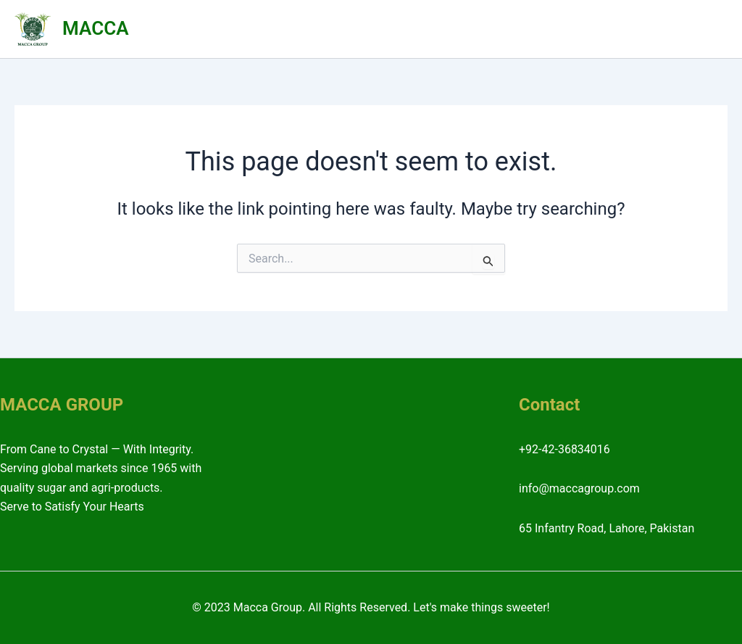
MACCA (95, 28)
